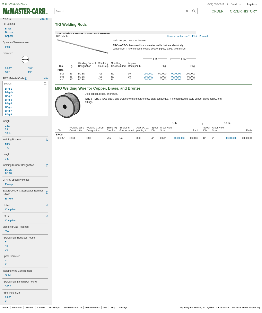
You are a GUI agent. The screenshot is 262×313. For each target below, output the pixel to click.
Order (218, 11)
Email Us (236, 4)
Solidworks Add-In (73, 307)
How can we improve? (178, 36)
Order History (243, 11)
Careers (41, 307)
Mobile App (54, 307)
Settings (123, 307)
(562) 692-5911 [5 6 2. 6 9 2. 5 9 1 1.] (216, 4)
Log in (252, 4)
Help (113, 307)
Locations (17, 307)
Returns (30, 307)
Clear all (44, 19)
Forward (204, 36)
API (105, 307)
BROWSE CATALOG (16, 4)
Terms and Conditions (230, 307)
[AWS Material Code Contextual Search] (25, 83)
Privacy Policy (253, 307)
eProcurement (93, 307)
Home (5, 307)
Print (194, 36)
